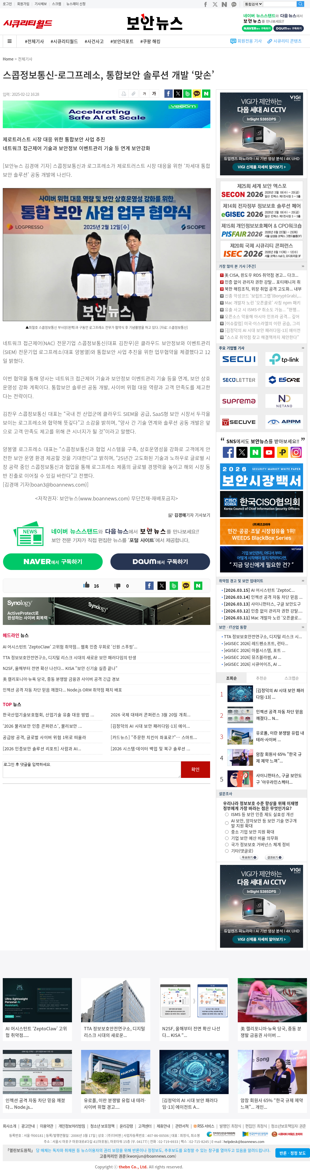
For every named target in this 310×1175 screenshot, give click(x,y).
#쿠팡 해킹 (150, 41)
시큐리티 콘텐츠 (287, 41)
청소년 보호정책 (102, 1126)
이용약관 (46, 1126)
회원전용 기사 (249, 41)
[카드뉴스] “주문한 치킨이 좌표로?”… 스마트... (154, 737)
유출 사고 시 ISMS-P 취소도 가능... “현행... (262, 310)
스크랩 (56, 3)
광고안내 (28, 1126)
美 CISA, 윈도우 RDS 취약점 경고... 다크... (261, 275)
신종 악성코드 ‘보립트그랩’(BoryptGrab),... (263, 296)
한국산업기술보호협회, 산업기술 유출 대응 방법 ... (48, 715)
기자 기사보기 (189, 515)
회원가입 (23, 3)
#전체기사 (34, 41)
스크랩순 (292, 678)
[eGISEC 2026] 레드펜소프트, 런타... (256, 643)
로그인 (7, 3)
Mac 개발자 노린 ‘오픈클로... (262, 618)
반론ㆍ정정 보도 (293, 1153)
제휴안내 (163, 1126)
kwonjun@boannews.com (151, 1156)
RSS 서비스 (205, 1126)
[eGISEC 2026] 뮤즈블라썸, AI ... (252, 657)
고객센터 (144, 1126)
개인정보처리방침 (71, 1126)
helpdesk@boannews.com (244, 1141)
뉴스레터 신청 (76, 3)
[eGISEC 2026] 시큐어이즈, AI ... (252, 664)
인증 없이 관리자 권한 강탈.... (263, 611)
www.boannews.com (104, 498)
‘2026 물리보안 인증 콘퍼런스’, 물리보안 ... (42, 726)
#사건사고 (94, 41)
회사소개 (9, 1126)
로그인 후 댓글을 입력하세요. (92, 769)
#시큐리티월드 (64, 41)
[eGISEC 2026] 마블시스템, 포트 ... (254, 650)
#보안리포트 (122, 41)
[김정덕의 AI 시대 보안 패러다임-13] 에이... (150, 726)
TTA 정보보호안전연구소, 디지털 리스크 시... (263, 636)
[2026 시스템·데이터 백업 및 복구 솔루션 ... (150, 749)
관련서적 (181, 1126)
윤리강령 (126, 1126)
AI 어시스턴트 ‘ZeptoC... (259, 590)
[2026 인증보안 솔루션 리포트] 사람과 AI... (42, 749)
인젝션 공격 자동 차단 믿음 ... (263, 597)
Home (8, 59)
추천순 (261, 678)
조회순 (231, 678)
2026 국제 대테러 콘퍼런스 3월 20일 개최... (151, 715)
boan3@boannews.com (58, 484)
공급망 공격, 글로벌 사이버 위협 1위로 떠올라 (44, 737)
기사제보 (41, 3)
